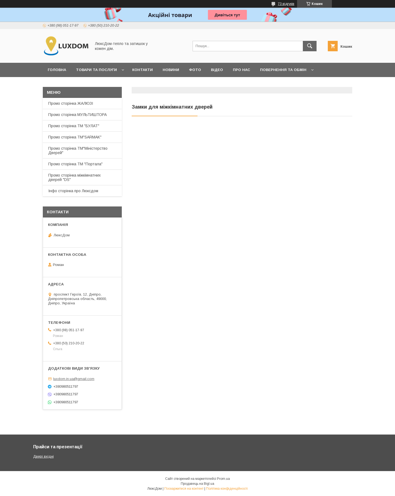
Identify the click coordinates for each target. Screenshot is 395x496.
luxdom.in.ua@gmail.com (73, 379)
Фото (195, 70)
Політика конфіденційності (227, 489)
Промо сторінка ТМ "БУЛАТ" (73, 126)
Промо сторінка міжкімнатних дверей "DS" (74, 177)
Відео (217, 70)
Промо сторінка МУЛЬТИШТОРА (77, 114)
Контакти (142, 70)
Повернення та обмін (283, 70)
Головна (57, 70)
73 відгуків (286, 4)
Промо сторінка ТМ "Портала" (75, 164)
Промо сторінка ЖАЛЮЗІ (70, 103)
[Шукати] (310, 46)
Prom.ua (223, 479)
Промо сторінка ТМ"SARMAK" (74, 137)
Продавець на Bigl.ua (197, 484)
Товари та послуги (96, 70)
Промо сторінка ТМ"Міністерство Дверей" (78, 150)
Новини (171, 70)
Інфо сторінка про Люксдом (73, 191)
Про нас (241, 70)
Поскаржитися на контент (184, 489)
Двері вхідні (43, 456)
